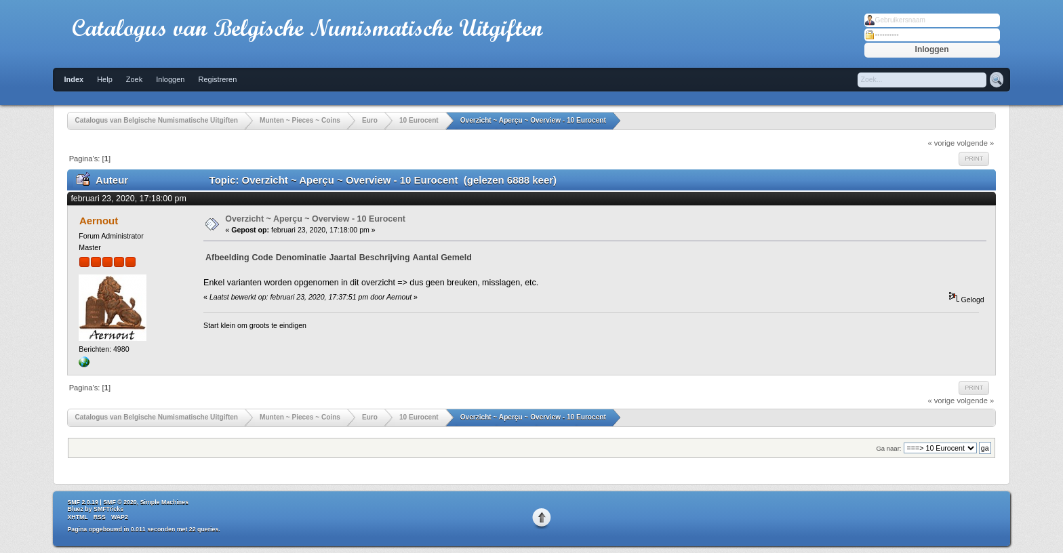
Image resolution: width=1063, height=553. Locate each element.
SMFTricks (108, 509)
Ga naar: (888, 448)
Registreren (217, 79)
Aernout (98, 220)
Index (73, 79)
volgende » (975, 143)
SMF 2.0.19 (82, 502)
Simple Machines (164, 502)
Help (105, 79)
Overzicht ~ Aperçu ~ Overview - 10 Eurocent (315, 219)
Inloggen (170, 79)
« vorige (941, 143)
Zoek (134, 79)
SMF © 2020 (120, 502)
